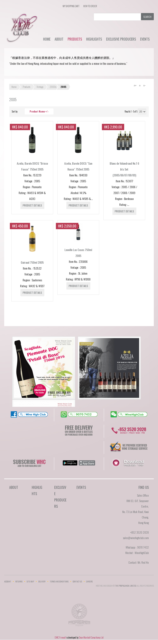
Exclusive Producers (121, 39)
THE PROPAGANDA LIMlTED (125, 585)
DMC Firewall (60, 637)
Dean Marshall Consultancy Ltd (91, 637)
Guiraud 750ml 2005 (32, 262)
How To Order (90, 6)
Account (7, 581)
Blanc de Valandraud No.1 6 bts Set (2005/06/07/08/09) (124, 169)
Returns (18, 581)
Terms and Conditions (59, 581)
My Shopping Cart (71, 6)
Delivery (42, 581)
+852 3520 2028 (139, 532)
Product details (32, 205)
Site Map (30, 581)
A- (144, 85)
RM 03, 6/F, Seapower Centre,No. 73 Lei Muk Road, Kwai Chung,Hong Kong (135, 512)
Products (75, 39)
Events (145, 39)
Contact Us (77, 581)
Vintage (40, 87)
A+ (135, 85)
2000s (53, 87)
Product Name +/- (39, 111)
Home (46, 39)
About (59, 39)
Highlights (94, 39)
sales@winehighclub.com (136, 538)
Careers (89, 581)
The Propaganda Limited (79, 616)
